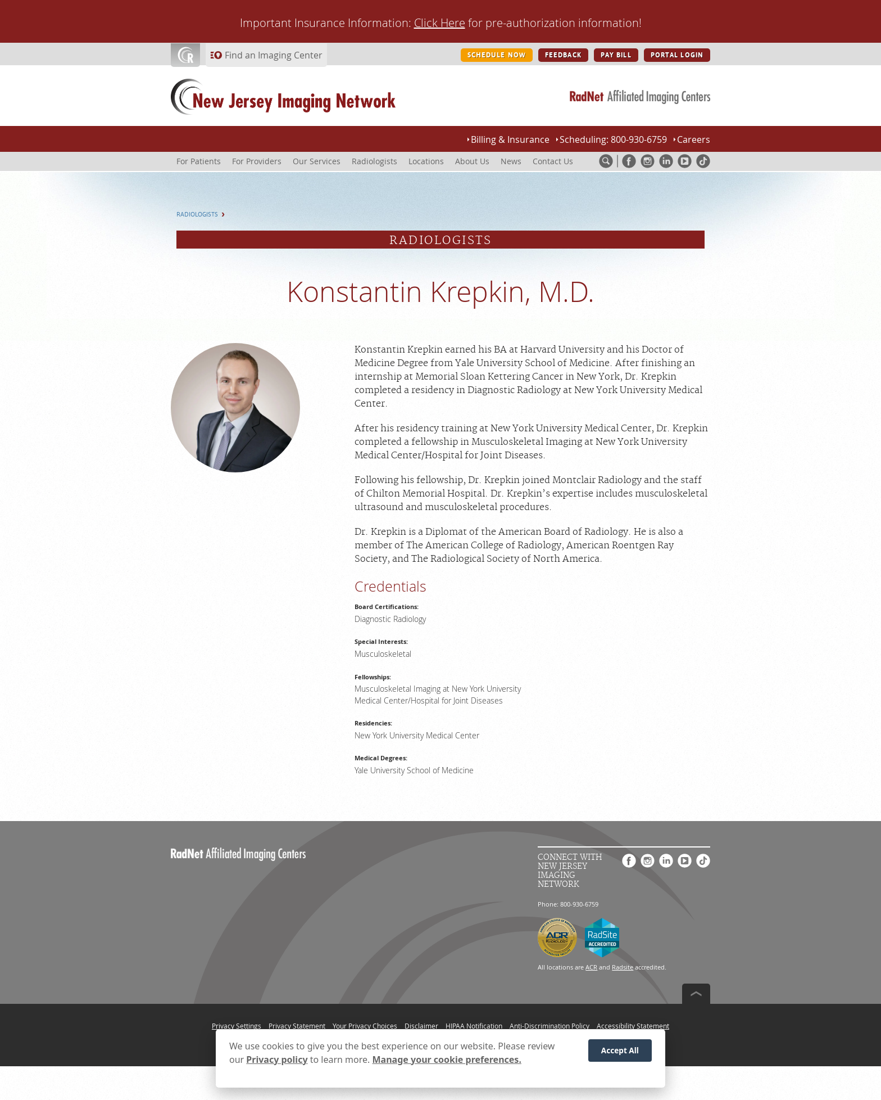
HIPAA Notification (474, 1025)
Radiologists (197, 214)
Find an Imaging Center (274, 55)
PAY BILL (616, 55)
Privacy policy (276, 1062)
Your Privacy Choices (365, 1025)
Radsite (622, 967)
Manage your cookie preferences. (447, 1062)
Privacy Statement (297, 1025)
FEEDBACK (563, 55)
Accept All (620, 1052)
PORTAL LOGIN (677, 55)
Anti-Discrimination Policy (549, 1025)
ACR (591, 967)
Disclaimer (421, 1025)
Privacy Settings (236, 1025)
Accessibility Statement (633, 1025)
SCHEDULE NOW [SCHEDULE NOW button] (496, 55)
